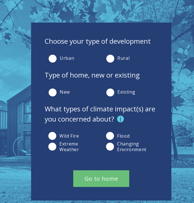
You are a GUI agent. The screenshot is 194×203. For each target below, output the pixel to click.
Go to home (101, 178)
